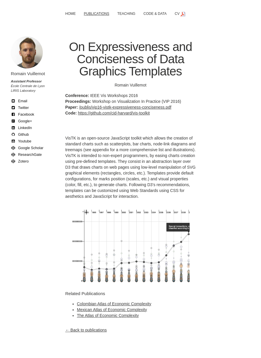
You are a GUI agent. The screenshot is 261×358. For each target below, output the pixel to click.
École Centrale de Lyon (28, 86)
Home (70, 14)
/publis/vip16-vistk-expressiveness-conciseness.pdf (125, 107)
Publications (96, 14)
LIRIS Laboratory (23, 90)
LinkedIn (21, 128)
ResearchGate (26, 155)
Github (20, 135)
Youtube (21, 141)
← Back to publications (86, 330)
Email (19, 101)
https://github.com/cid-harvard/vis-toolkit (114, 113)
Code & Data (155, 14)
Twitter (20, 108)
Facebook (22, 114)
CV (180, 14)
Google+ (21, 121)
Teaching (126, 14)
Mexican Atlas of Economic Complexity (112, 309)
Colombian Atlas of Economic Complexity (114, 303)
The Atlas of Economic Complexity (108, 315)
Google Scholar (27, 148)
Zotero (20, 161)
